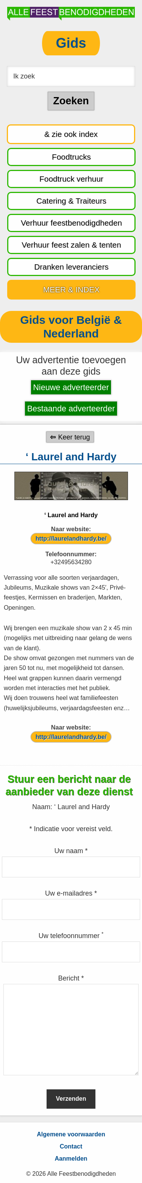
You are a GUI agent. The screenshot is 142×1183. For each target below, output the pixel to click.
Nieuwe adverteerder (71, 387)
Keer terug (74, 437)
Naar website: (71, 529)
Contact (71, 1146)
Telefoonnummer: (71, 554)
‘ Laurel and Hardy (71, 514)
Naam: (43, 807)
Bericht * (71, 978)
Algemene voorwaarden (71, 1134)
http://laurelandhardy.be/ (71, 538)
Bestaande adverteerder (71, 408)
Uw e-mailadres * (71, 893)
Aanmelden (71, 1158)
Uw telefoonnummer (71, 936)
